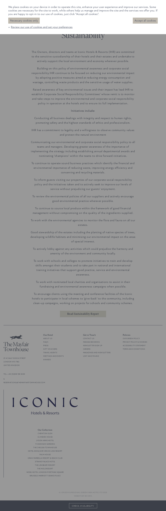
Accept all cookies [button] (145, 20)
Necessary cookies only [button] (24, 20)
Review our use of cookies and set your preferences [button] (42, 27)
